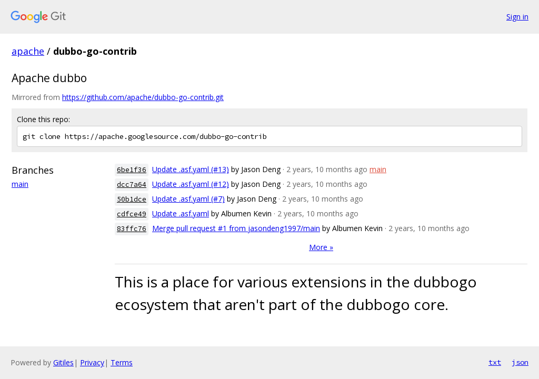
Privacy (92, 362)
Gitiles (63, 362)
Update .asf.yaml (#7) (188, 199)
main (20, 184)
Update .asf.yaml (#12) (190, 184)
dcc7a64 (131, 184)
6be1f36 (131, 169)
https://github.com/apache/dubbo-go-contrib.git (143, 97)
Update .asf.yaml (180, 213)
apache (28, 51)
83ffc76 (131, 228)
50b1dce (131, 199)
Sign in (517, 17)
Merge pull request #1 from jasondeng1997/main (236, 228)
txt (494, 362)
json (520, 362)
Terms (122, 362)
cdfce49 (131, 214)
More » (321, 247)
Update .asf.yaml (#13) (190, 169)
